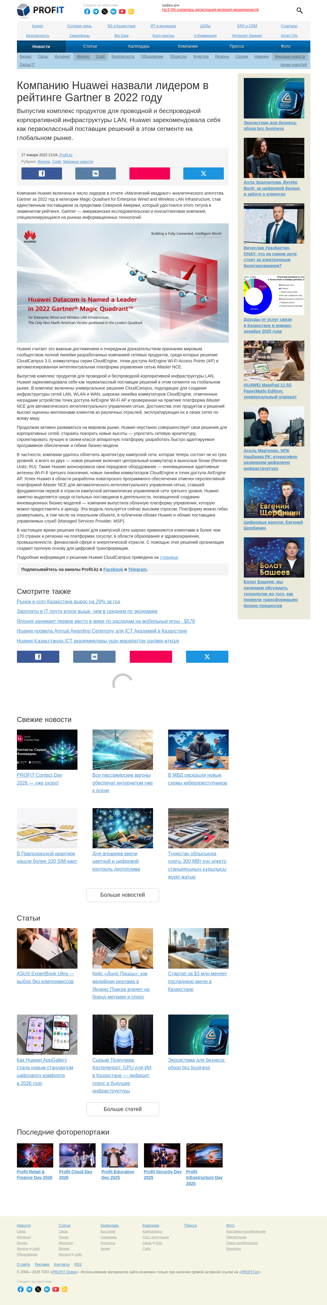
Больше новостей (122, 895)
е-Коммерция (205, 36)
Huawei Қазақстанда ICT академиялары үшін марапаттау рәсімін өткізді (98, 640)
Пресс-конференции (242, 1243)
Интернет (62, 56)
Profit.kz (65, 155)
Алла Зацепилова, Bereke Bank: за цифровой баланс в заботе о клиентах (272, 188)
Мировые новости (290, 56)
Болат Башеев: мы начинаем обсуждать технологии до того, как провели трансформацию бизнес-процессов (271, 593)
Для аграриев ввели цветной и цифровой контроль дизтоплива (116, 861)
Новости (41, 46)
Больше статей (123, 1109)
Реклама (42, 1264)
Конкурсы (108, 1243)
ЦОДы (205, 26)
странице (169, 557)
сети (158, 1243)
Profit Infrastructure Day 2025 (204, 1177)
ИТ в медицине (163, 26)
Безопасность (37, 36)
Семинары (109, 1237)
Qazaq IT (27, 65)
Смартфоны (80, 36)
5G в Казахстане (122, 26)
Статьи (90, 46)
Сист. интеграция (155, 1237)
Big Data (122, 36)
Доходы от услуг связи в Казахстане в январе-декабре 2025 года (268, 325)
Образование (152, 56)
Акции (105, 1248)
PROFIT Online (64, 1272)
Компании (188, 46)
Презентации (236, 1237)
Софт (100, 56)
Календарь (139, 46)
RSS (78, 1264)
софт (36, 1248)
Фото (285, 46)
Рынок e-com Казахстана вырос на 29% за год (68, 601)
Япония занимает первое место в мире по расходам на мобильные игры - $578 (106, 621)
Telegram (137, 569)
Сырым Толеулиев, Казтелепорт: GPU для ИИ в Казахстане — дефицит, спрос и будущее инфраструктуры (122, 1075)
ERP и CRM (247, 26)
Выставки (108, 1231)
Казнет (37, 26)
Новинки (261, 56)
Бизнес (26, 56)
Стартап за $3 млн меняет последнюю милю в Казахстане (197, 981)
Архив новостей (293, 65)
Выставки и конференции (246, 1231)
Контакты (62, 1264)
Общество (178, 56)
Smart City (289, 36)
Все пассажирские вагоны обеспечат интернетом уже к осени (123, 782)
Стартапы (289, 26)
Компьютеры (152, 1231)
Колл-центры (163, 36)
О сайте (23, 1264)
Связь (43, 56)
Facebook (113, 569)
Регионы (222, 56)
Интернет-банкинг (247, 36)
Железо (83, 56)
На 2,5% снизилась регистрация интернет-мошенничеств (210, 10)
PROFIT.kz (250, 1272)
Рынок (63, 1237)
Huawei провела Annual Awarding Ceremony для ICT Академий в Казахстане (102, 630)
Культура (201, 56)
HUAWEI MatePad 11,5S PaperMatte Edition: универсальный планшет (270, 391)
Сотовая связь (79, 26)
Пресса (237, 46)
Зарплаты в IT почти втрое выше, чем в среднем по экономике (87, 611)
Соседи (242, 56)
